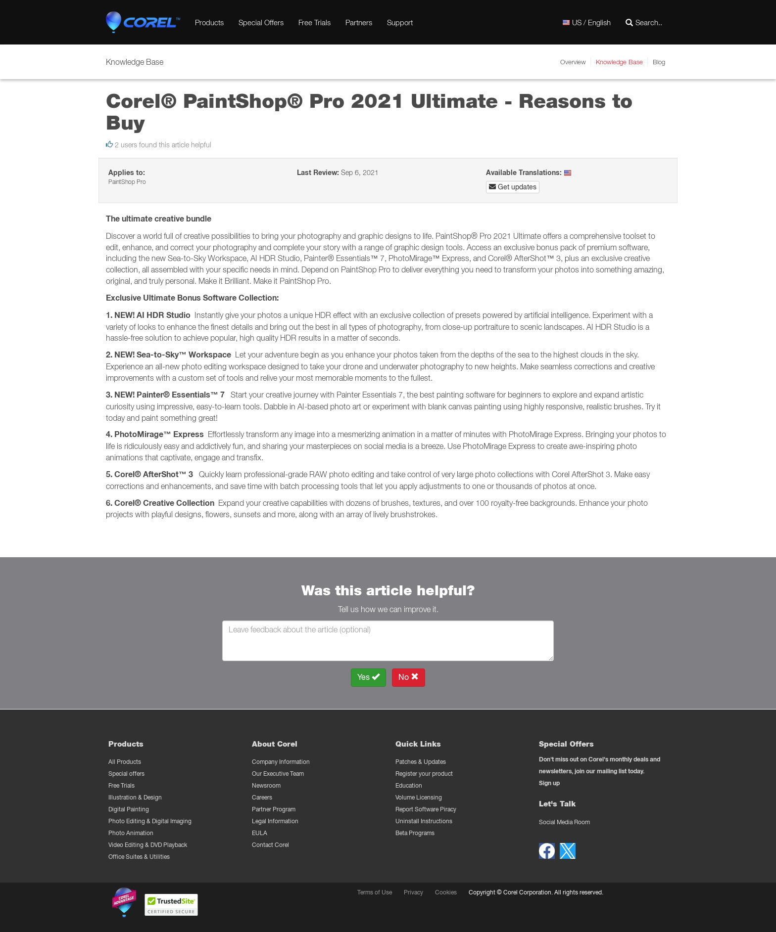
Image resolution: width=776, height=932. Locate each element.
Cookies (446, 892)
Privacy (413, 892)
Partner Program (273, 809)
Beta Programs (415, 833)
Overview (573, 62)
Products (209, 22)
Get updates (512, 186)
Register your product (424, 773)
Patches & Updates (420, 761)
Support (400, 22)
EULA (259, 833)
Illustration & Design (135, 797)
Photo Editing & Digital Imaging (150, 821)
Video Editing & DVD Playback (147, 844)
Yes (368, 677)
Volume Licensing (418, 797)
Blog (659, 62)
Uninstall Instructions (423, 821)
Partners (358, 22)
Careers (262, 797)
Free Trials (314, 22)
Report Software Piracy (425, 809)
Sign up (549, 783)
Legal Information (275, 821)
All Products (124, 761)
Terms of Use (374, 892)
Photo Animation (130, 833)
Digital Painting (128, 809)
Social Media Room (564, 822)
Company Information (281, 761)
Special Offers (261, 22)
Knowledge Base (619, 62)
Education (408, 785)
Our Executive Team (278, 773)
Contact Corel (270, 844)
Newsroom (266, 785)
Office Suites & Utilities (139, 856)
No (408, 677)
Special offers (126, 773)
